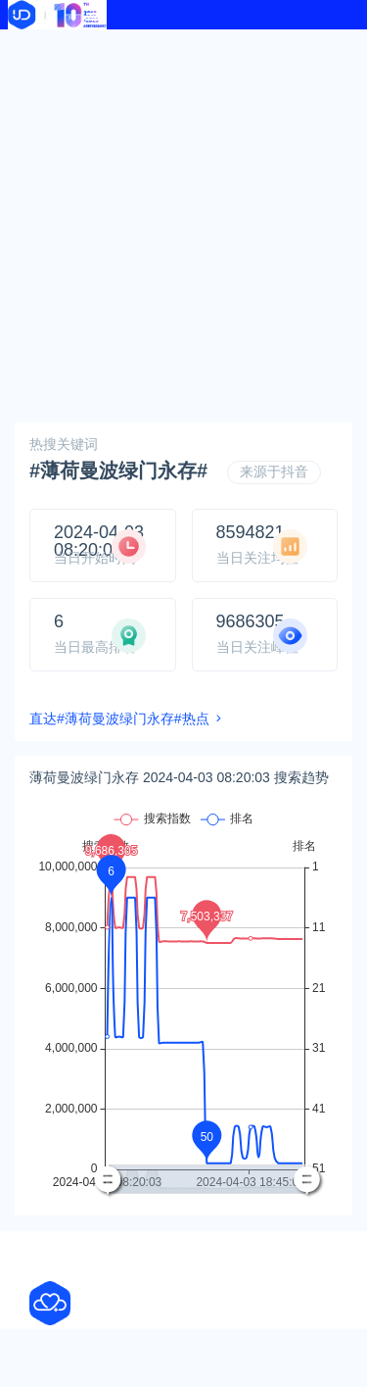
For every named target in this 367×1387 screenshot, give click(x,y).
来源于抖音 (274, 471)
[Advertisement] (183, 223)
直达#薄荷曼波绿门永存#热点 (119, 718)
